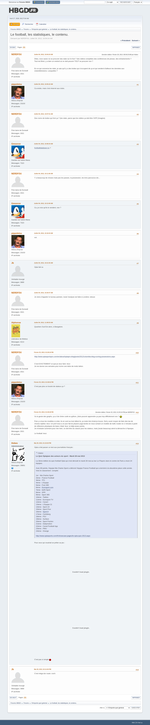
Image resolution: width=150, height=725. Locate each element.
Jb (12, 263)
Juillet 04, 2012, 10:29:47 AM (43, 292)
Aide (133, 722)
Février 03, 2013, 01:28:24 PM (43, 352)
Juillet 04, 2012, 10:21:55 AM (43, 262)
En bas (12, 47)
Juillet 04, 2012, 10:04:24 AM (43, 54)
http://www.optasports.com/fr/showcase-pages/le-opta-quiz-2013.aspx (63, 536)
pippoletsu (16, 84)
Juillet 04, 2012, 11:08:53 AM (43, 322)
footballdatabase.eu (41, 148)
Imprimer (136, 47)
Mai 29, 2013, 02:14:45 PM (42, 669)
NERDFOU (16, 54)
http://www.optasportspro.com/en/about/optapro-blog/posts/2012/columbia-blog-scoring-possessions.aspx (74, 356)
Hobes (14, 443)
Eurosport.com (47, 487)
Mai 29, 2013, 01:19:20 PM (42, 443)
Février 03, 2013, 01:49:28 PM (43, 412)
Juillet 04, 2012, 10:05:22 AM (43, 84)
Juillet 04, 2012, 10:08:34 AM (43, 143)
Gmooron (16, 143)
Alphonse (16, 322)
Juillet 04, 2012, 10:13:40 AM (43, 203)
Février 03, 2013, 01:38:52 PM (43, 382)
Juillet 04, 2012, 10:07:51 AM (43, 113)
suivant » (135, 40)
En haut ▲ (139, 722)
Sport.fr (46, 511)
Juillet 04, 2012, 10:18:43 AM (43, 233)
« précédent (125, 40)
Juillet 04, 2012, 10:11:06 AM (43, 173)
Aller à (102, 707)
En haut (13, 697)
